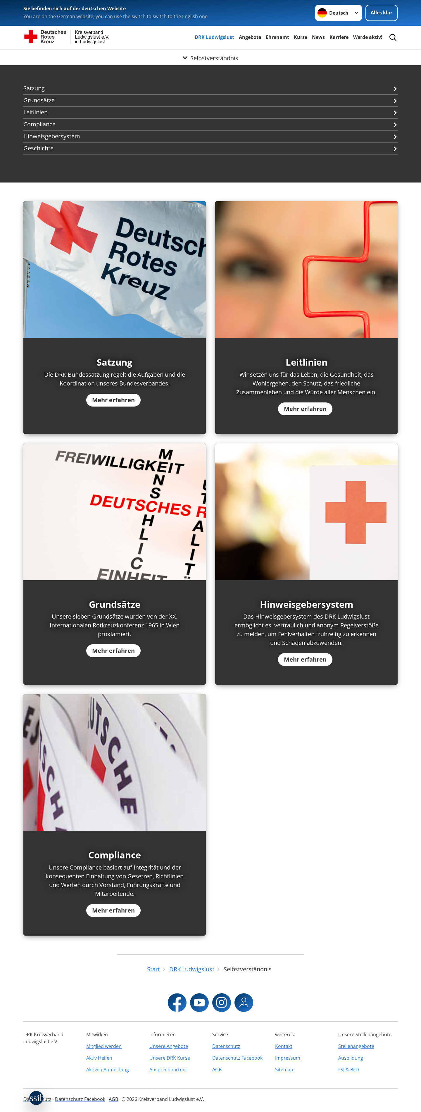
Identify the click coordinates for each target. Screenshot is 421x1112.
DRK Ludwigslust (214, 37)
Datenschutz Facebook (237, 1058)
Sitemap (284, 1069)
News (318, 37)
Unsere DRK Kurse (169, 1058)
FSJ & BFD (348, 1069)
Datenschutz (226, 1046)
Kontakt (283, 1046)
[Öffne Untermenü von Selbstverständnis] (210, 56)
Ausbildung (350, 1058)
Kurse (300, 37)
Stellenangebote (356, 1046)
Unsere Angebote (168, 1046)
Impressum (287, 1058)
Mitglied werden (104, 1046)
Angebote (250, 37)
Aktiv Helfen (99, 1058)
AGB (217, 1069)
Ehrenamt (277, 37)
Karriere (338, 37)
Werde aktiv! (367, 37)
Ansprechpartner (168, 1069)
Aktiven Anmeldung (107, 1069)
